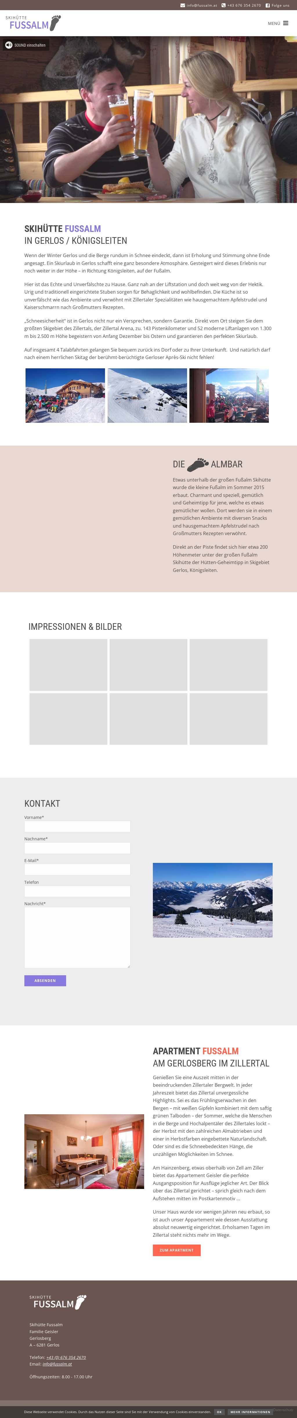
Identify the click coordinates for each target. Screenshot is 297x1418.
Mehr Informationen (250, 1412)
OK (219, 1412)
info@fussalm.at (57, 1364)
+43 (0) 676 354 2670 (66, 1357)
